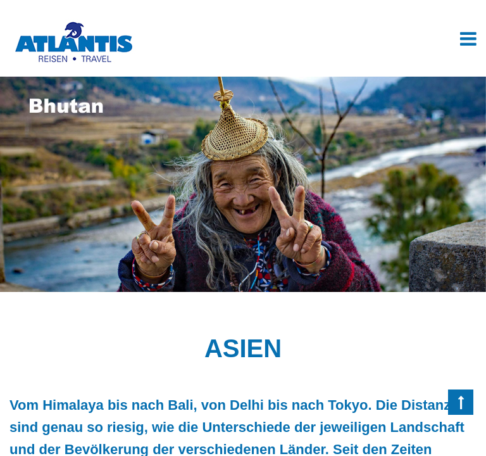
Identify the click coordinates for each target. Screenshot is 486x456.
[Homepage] (72, 23)
